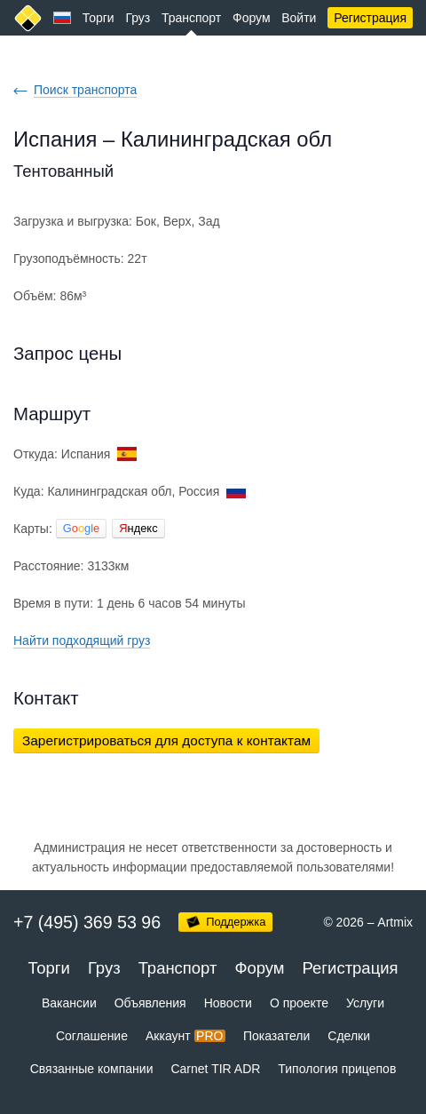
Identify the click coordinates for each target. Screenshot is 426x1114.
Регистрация (370, 18)
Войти (298, 18)
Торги (98, 18)
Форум (252, 18)
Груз (137, 18)
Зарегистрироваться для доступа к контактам (166, 740)
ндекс (138, 528)
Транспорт (191, 18)
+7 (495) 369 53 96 (87, 922)
